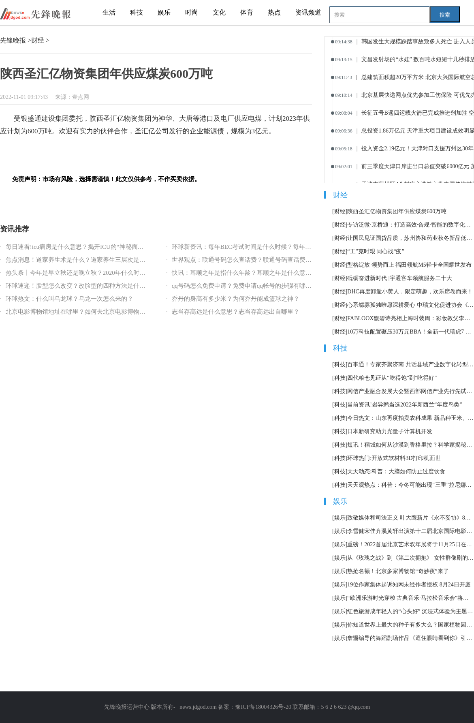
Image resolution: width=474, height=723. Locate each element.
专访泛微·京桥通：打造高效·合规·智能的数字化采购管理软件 (410, 225)
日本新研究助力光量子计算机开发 (389, 431)
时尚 (191, 12)
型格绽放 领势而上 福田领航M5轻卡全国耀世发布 (409, 265)
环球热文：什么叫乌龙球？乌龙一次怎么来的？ (69, 298)
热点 (274, 12)
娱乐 (164, 12)
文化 (219, 12)
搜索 (445, 15)
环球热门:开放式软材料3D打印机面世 (394, 458)
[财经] (339, 211)
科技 (136, 12)
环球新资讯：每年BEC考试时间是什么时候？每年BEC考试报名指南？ (265, 247)
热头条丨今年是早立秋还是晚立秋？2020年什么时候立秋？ (85, 273)
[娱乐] (339, 518)
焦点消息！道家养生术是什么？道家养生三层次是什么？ (82, 260)
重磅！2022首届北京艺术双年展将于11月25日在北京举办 (410, 544)
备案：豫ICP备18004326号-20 (254, 707)
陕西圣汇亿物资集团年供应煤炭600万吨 (396, 211)
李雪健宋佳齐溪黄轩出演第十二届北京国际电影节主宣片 (410, 531)
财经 (37, 40)
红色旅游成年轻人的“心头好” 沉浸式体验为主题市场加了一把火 (410, 611)
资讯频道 (308, 12)
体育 (246, 12)
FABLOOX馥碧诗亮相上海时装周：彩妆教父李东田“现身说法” (410, 318)
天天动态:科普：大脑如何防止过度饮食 (396, 471)
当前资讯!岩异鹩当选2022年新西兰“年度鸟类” (404, 405)
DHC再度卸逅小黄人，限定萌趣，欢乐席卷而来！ (410, 292)
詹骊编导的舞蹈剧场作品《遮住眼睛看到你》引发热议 (410, 638)
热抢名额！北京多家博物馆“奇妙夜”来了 (397, 571)
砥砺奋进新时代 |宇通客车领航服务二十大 (399, 278)
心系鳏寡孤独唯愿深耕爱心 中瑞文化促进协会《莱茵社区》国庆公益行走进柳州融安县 (410, 305)
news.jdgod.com (198, 707)
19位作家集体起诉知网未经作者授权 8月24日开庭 (409, 585)
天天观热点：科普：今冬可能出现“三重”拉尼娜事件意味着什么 (410, 485)
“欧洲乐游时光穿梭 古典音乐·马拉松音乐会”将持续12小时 (410, 598)
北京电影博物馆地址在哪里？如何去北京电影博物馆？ (79, 311)
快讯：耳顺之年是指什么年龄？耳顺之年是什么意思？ (245, 273)
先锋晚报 (13, 40)
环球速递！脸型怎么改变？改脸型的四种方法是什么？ (79, 285)
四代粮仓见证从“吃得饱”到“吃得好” (392, 378)
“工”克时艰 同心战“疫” (375, 251)
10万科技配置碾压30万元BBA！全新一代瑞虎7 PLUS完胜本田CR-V (410, 332)
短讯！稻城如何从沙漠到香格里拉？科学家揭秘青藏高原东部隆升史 (410, 445)
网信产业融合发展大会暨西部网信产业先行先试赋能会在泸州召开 (410, 391)
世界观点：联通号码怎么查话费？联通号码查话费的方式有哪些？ (260, 260)
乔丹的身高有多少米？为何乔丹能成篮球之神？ (235, 298)
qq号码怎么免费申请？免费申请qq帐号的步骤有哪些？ (245, 285)
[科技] (339, 365)
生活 (108, 12)
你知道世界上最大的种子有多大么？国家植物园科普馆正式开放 (410, 625)
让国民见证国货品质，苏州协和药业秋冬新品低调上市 (410, 238)
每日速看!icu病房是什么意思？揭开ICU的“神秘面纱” (76, 247)
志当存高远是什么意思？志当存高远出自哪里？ (235, 311)
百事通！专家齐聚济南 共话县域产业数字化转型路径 (410, 365)
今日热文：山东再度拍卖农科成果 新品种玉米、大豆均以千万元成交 (410, 418)
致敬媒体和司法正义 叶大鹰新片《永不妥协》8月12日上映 (410, 518)
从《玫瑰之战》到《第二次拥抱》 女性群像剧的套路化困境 (410, 558)
